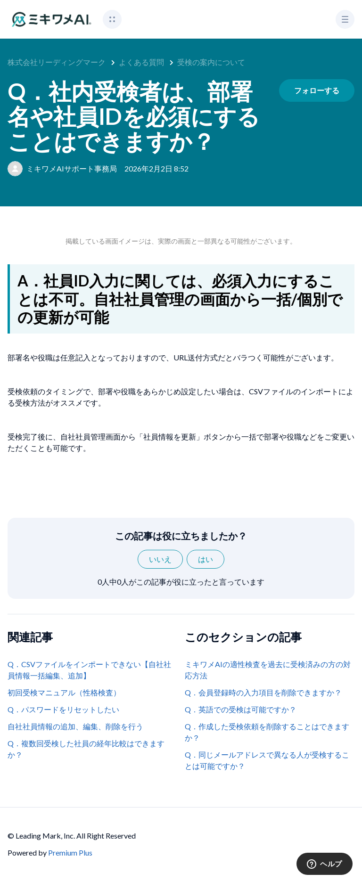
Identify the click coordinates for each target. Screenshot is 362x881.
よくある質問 (141, 61)
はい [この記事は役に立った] (205, 559)
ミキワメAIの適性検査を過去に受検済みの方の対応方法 (268, 670)
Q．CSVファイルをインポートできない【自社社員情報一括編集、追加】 (89, 670)
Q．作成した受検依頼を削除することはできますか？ (267, 732)
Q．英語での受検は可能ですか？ (240, 709)
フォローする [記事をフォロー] (316, 90)
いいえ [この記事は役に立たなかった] (160, 559)
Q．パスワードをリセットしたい (63, 709)
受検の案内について (211, 61)
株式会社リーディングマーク (57, 61)
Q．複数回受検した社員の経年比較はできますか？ (86, 749)
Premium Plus (70, 852)
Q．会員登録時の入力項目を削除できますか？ (263, 692)
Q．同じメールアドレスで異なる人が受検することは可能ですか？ (267, 760)
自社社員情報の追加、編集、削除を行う (75, 726)
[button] (112, 19)
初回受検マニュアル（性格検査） (64, 692)
